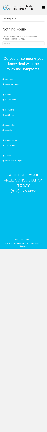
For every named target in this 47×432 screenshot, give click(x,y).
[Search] (23, 43)
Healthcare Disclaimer (23, 240)
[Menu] (43, 7)
